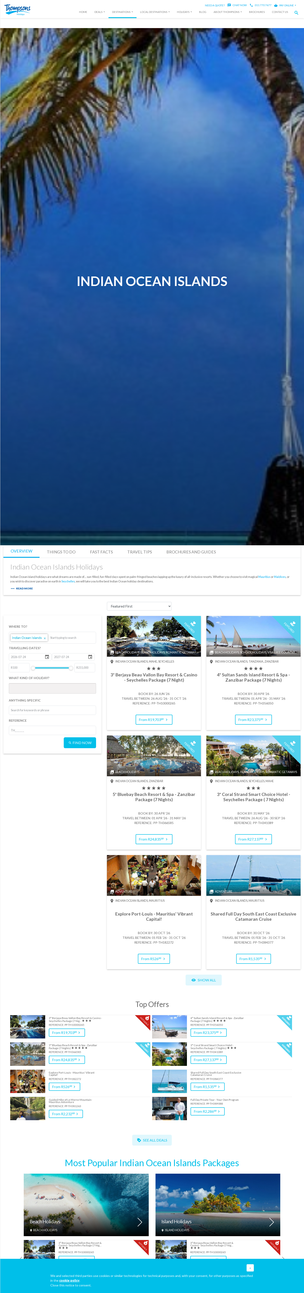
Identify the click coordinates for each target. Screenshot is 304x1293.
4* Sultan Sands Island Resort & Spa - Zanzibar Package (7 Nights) (217, 1019)
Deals (98, 11)
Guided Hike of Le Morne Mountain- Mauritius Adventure (70, 1101)
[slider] (33, 668)
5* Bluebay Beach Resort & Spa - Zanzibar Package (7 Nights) (73, 1046)
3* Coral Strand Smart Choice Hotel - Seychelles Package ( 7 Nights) (212, 1046)
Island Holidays (176, 1221)
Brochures (257, 11)
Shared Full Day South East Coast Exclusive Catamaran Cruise (216, 1074)
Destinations (121, 11)
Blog (202, 11)
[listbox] (52, 638)
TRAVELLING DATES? (25, 648)
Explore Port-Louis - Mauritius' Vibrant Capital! (71, 1074)
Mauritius (264, 577)
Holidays (183, 11)
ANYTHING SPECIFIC (25, 700)
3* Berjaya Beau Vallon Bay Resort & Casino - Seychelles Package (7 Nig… (75, 1019)
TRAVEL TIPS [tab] (139, 551)
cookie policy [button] (69, 1280)
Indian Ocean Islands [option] (29, 637)
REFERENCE (18, 720)
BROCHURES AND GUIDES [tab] (191, 551)
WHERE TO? (18, 626)
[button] (297, 13)
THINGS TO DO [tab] (61, 551)
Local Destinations (154, 11)
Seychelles (68, 581)
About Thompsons (227, 11)
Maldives (280, 577)
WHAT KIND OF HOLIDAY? (29, 678)
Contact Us (280, 11)
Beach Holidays (45, 1221)
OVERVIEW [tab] (21, 550)
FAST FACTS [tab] (101, 551)
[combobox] (67, 637)
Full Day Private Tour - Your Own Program (215, 1100)
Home (83, 11)
